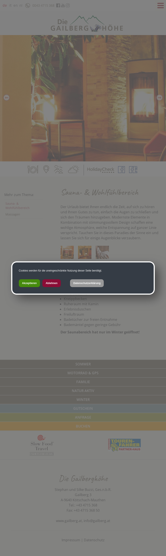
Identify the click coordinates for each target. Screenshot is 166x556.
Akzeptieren (29, 283)
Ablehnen (51, 283)
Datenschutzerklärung (87, 283)
